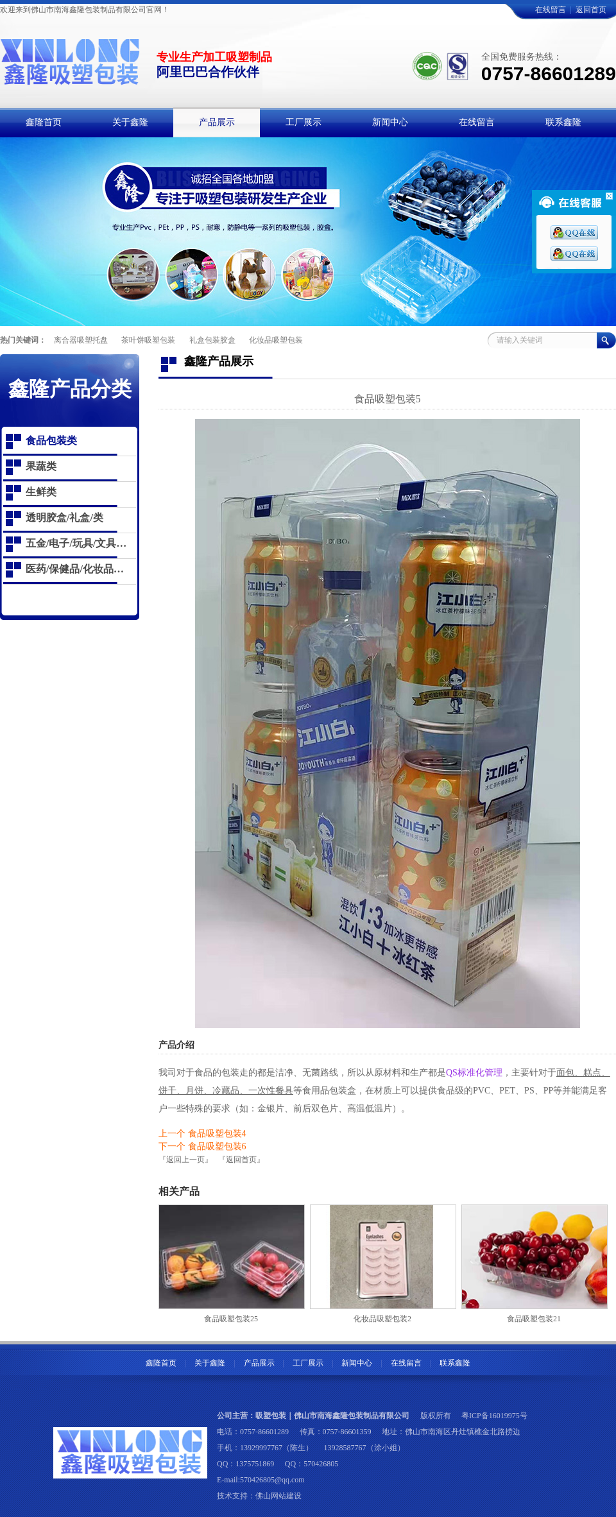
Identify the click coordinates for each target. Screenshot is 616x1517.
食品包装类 (51, 440)
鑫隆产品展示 (218, 361)
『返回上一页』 (185, 1159)
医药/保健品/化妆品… (75, 568)
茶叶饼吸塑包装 (148, 340)
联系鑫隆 (455, 1362)
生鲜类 (41, 491)
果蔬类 (41, 466)
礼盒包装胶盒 (212, 340)
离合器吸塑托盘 (81, 340)
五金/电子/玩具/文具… (76, 543)
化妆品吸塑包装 (276, 340)
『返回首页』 (241, 1159)
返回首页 (591, 9)
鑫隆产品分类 (70, 388)
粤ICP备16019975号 (494, 1415)
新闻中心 (356, 1362)
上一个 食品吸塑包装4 (202, 1133)
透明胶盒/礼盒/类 (64, 517)
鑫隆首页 (161, 1362)
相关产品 (179, 1191)
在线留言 (550, 9)
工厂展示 (308, 1362)
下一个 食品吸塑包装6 (202, 1146)
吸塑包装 (270, 1415)
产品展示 (259, 1362)
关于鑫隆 (209, 1362)
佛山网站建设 (278, 1495)
